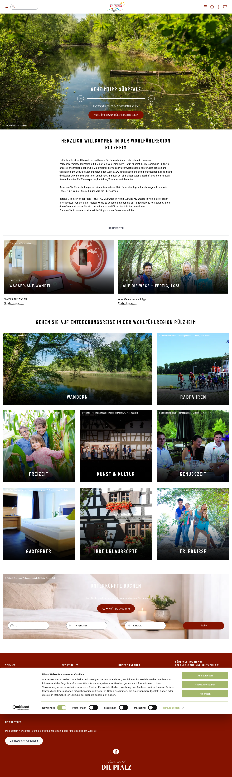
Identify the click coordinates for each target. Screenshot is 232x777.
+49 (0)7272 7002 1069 (199, 689)
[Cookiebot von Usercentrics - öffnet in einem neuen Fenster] (21, 770)
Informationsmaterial (16, 685)
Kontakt (9, 674)
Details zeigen (171, 770)
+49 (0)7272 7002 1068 (115, 608)
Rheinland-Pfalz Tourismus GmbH (135, 696)
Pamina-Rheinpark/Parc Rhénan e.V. (137, 691)
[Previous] (80, 97)
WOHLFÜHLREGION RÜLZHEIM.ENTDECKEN (116, 113)
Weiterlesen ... (14, 303)
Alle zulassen (205, 738)
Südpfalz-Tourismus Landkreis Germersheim (141, 702)
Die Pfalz (123, 674)
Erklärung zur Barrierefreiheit (77, 685)
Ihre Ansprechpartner (16, 680)
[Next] (151, 97)
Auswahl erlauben (205, 747)
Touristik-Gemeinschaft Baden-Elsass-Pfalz (140, 707)
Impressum (67, 674)
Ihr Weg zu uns (12, 691)
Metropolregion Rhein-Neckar (133, 685)
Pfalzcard (123, 680)
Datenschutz (68, 680)
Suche (13, 7)
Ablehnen (205, 756)
